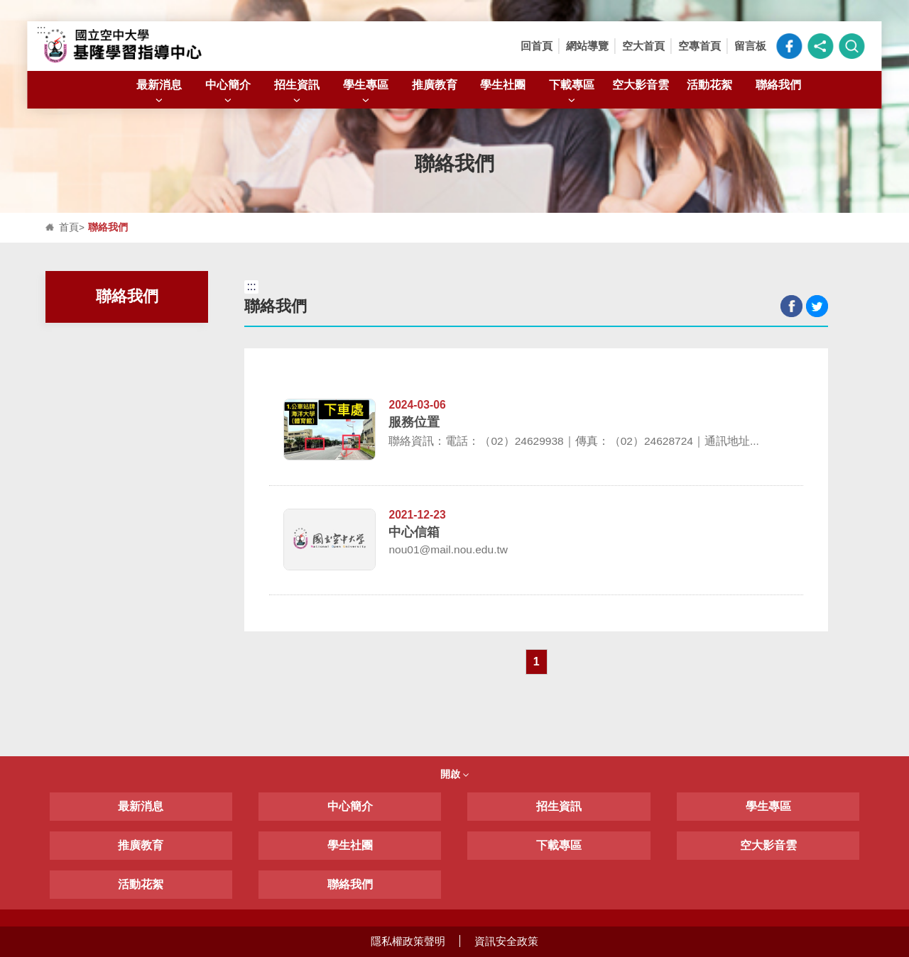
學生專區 (365, 92)
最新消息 (159, 92)
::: (40, 29)
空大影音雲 (640, 84)
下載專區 (571, 92)
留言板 (750, 46)
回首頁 (537, 46)
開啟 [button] (454, 774)
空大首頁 (643, 46)
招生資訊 (297, 92)
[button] (821, 46)
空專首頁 (699, 46)
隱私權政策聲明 (408, 941)
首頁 (69, 227)
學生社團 (503, 84)
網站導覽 (587, 46)
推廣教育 (434, 84)
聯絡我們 (778, 84)
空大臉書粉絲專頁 (789, 46)
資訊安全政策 (506, 941)
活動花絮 (709, 84)
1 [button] (536, 661)
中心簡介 (228, 92)
